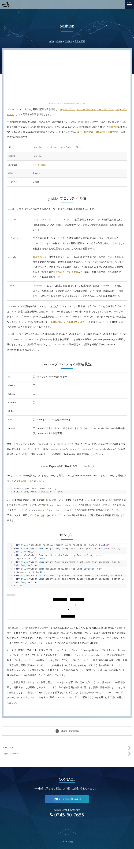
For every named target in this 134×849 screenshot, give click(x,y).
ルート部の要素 (85, 132)
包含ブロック (39, 257)
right (12, 747)
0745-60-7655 (69, 815)
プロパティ (67, 109)
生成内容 (113, 126)
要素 (100, 132)
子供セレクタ (25, 480)
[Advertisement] (67, 77)
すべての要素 (39, 164)
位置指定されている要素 (65, 272)
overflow (14, 753)
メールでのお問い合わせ (69, 799)
